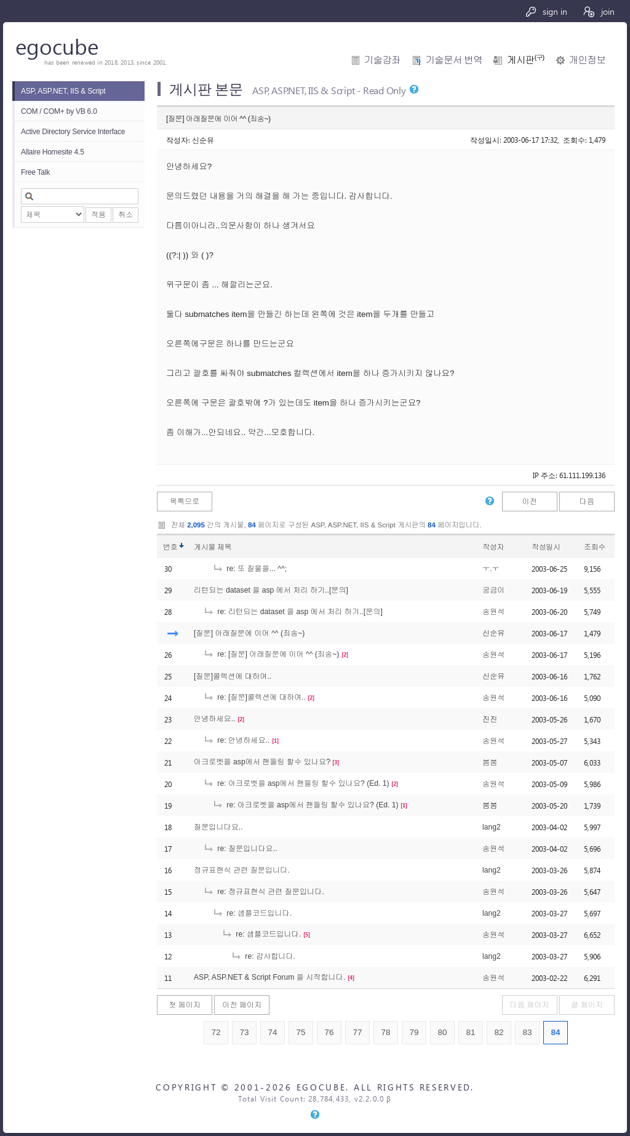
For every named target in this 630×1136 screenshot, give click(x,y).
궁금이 (493, 590)
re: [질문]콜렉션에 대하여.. (254, 697)
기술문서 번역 (453, 60)
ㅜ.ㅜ (491, 568)
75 (300, 1032)
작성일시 (546, 547)
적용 (98, 214)
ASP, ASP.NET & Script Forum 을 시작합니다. (269, 977)
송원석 (493, 611)
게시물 (212, 547)
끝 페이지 (587, 1005)
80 (442, 1032)
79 (413, 1032)
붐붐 (489, 762)
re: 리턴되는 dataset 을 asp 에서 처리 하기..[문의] (293, 611)
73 (244, 1032)
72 (215, 1032)
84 (555, 1032)
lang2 (491, 827)
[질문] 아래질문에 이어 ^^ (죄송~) (249, 633)
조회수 (594, 547)
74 (272, 1032)
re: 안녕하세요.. (236, 740)
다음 (587, 501)
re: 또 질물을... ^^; (249, 568)
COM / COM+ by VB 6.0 (59, 111)
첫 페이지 (185, 1005)
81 (470, 1032)
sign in (546, 11)
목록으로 (185, 501)
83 (527, 1032)
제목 (224, 547)
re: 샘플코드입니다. (252, 913)
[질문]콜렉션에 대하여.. (232, 676)
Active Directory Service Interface (73, 131)
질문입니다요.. (218, 827)
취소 (125, 214)
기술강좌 (382, 60)
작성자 (493, 547)
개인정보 (587, 60)
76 (328, 1032)
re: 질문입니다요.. (240, 848)
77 (357, 1032)
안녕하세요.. (214, 718)
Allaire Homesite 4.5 (52, 152)
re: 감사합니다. (263, 956)
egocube (56, 45)
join (598, 11)
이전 (529, 501)
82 (498, 1032)
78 (385, 1032)
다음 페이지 (529, 1005)
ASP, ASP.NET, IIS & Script (63, 91)
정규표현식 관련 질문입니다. (242, 870)
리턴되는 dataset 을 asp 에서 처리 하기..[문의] (271, 590)
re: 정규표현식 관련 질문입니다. (263, 891)
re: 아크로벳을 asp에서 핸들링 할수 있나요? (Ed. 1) (296, 783)
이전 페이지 (241, 1005)
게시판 (525, 60)
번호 (170, 547)
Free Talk (35, 172)
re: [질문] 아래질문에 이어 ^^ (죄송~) (271, 654)
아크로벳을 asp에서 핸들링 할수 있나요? (262, 762)
